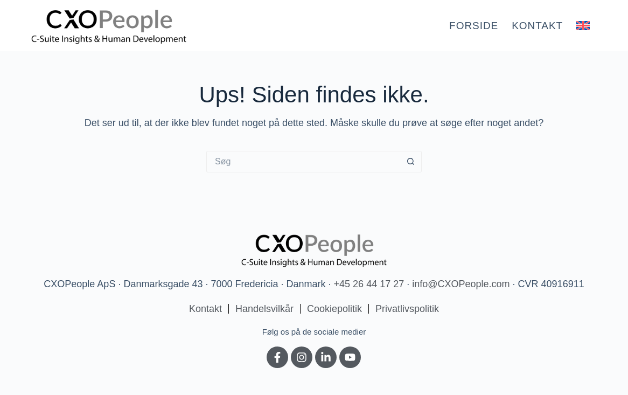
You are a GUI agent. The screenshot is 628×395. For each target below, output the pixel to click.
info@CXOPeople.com (461, 284)
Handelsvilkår (264, 308)
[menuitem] (583, 25)
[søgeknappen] (411, 161)
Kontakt (537, 25)
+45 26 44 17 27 (369, 284)
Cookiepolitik (334, 308)
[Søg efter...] (303, 161)
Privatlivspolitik (407, 308)
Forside (473, 25)
